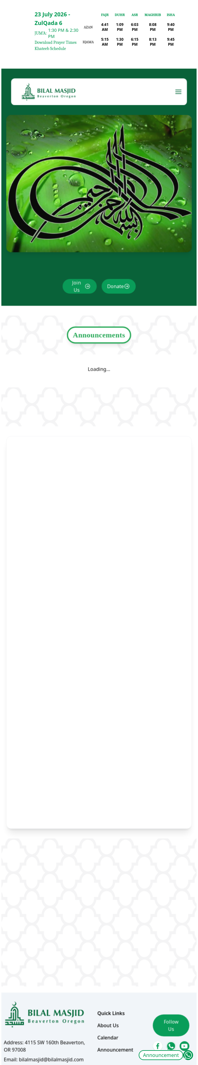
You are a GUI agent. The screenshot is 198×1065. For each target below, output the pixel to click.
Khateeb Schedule (50, 48)
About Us (107, 985)
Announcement (161, 1055)
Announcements (99, 355)
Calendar (107, 996)
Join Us (78, 311)
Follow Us (164, 985)
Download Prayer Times (56, 42)
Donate (113, 311)
